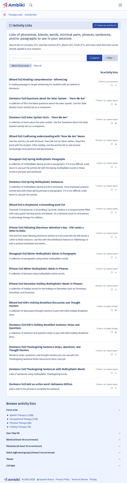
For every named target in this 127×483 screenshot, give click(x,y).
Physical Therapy (18, 423)
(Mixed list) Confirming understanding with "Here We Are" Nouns (47, 136)
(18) (20, 427)
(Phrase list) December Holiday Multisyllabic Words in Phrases (46, 283)
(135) (24, 419)
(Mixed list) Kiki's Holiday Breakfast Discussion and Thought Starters (44, 304)
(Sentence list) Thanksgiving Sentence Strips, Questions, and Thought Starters (45, 348)
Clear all (37, 65)
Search (94, 58)
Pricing (93, 479)
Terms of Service (79, 479)
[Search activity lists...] (47, 58)
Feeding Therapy (18, 427)
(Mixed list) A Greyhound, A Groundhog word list (37, 204)
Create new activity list (105, 25)
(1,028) (21, 415)
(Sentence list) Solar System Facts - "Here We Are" (38, 117)
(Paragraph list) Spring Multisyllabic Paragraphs (37, 159)
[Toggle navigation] (120, 5)
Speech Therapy (18, 415)
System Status (46, 479)
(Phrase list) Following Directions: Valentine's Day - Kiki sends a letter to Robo (46, 229)
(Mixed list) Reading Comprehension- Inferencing (38, 79)
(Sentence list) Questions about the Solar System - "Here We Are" (47, 98)
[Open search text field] (30, 5)
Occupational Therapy (21, 419)
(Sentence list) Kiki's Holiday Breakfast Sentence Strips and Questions (44, 326)
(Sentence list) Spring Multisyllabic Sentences (36, 181)
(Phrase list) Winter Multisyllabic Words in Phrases (38, 268)
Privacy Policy (63, 479)
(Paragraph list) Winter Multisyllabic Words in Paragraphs (42, 253)
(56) (21, 423)
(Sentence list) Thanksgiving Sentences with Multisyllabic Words (47, 369)
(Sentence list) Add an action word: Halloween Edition (40, 384)
